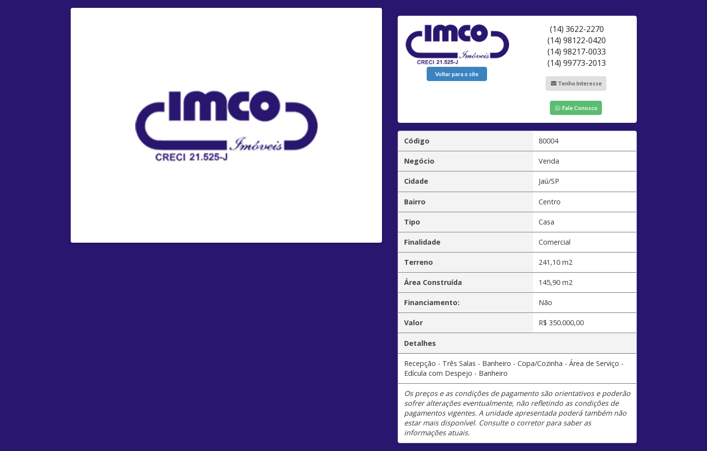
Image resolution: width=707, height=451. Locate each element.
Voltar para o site (457, 74)
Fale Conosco (576, 108)
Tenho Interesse (576, 83)
